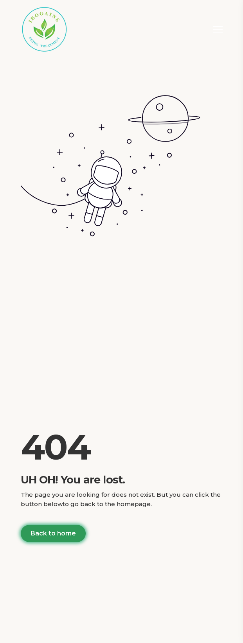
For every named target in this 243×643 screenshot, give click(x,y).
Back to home (53, 533)
